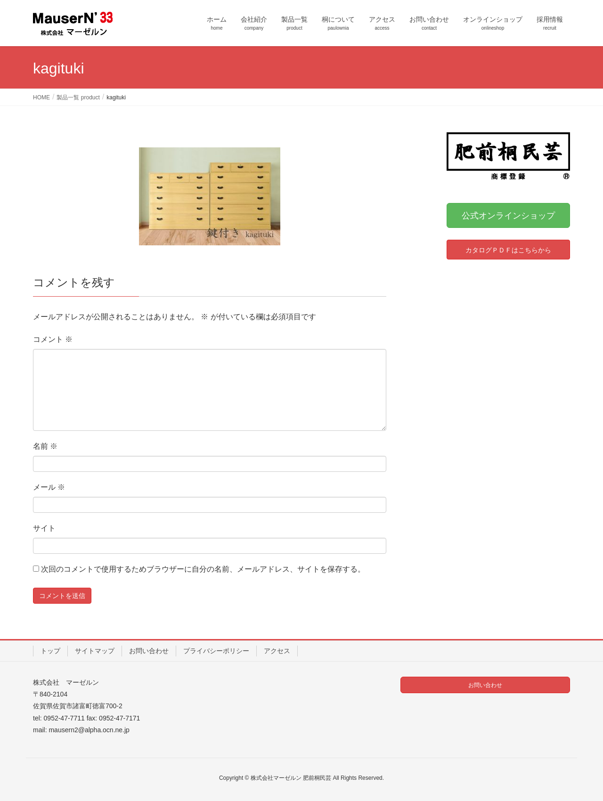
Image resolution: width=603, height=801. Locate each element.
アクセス (277, 651)
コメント (53, 339)
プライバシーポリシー (216, 651)
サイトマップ (94, 651)
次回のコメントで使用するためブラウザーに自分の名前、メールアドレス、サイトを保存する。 (203, 569)
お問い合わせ (149, 651)
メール (49, 487)
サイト (44, 528)
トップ (50, 651)
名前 (45, 446)
